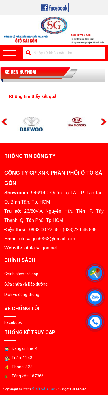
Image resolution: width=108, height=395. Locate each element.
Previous (4, 122)
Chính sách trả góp (21, 274)
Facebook (13, 322)
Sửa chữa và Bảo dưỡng (26, 284)
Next (104, 122)
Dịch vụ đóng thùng (21, 294)
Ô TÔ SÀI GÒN (43, 389)
